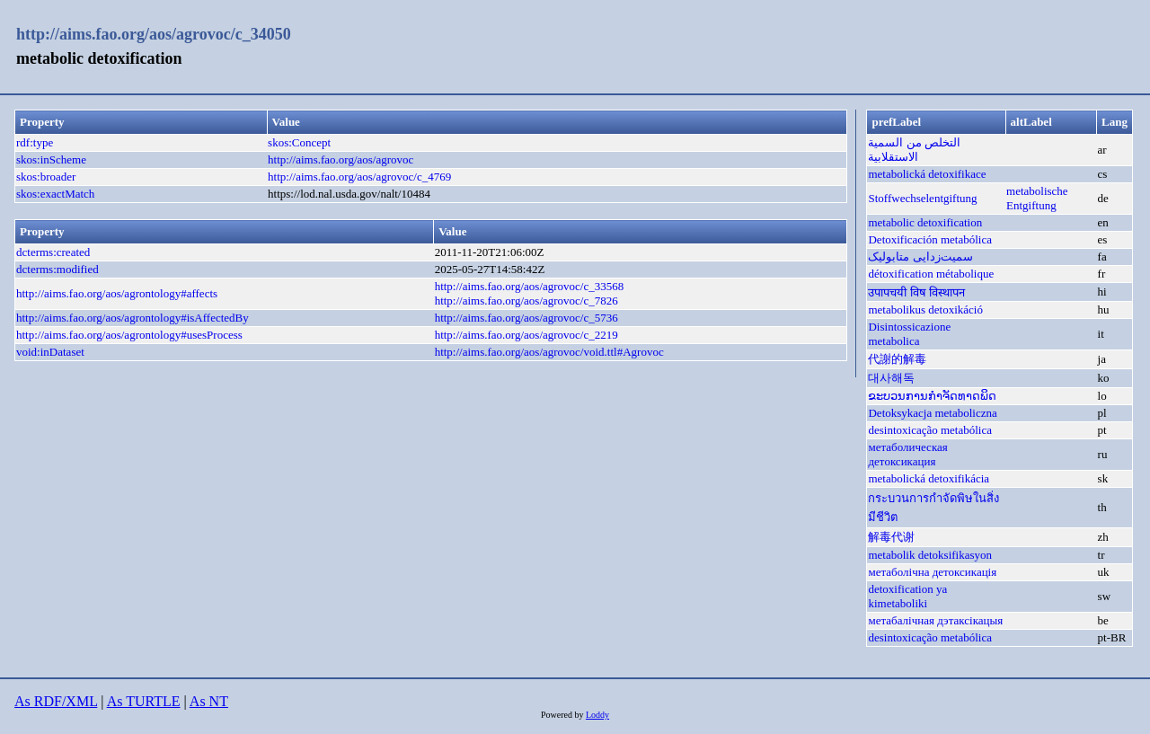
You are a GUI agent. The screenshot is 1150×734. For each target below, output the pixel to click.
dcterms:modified (57, 269)
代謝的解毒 (897, 359)
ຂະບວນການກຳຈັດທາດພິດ (932, 395)
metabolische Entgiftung (1037, 198)
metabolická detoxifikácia (928, 478)
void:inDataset (50, 351)
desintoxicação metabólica (930, 430)
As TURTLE (144, 701)
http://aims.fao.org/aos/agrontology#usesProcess (129, 334)
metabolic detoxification (925, 222)
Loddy (597, 715)
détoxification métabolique (931, 273)
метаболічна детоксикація (932, 572)
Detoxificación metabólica (930, 239)
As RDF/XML (55, 701)
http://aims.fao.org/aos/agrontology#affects (116, 293)
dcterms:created (53, 252)
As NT (209, 701)
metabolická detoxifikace (927, 174)
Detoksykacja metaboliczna (932, 413)
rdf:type (34, 142)
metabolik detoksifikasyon (930, 555)
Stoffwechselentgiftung (922, 198)
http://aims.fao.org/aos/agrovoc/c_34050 (153, 34)
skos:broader (45, 176)
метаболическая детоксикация (907, 454)
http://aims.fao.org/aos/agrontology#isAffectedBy (132, 317)
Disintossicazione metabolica (909, 334)
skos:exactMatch (55, 193)
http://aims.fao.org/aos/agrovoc (340, 159)
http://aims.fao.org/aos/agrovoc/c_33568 (529, 286)
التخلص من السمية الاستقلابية (914, 150)
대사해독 (891, 378)
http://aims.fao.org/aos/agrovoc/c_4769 (359, 176)
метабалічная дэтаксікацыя (935, 620)
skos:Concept (299, 142)
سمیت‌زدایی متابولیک (920, 256)
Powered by (563, 715)
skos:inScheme (51, 159)
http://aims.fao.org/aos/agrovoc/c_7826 (526, 300)
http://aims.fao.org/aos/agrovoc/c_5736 (526, 317)
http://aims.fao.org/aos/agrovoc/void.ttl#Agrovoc (549, 351)
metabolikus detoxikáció (925, 309)
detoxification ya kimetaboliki (907, 596)
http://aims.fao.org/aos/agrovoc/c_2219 (526, 334)
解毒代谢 (891, 537)
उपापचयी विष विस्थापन (916, 292)
